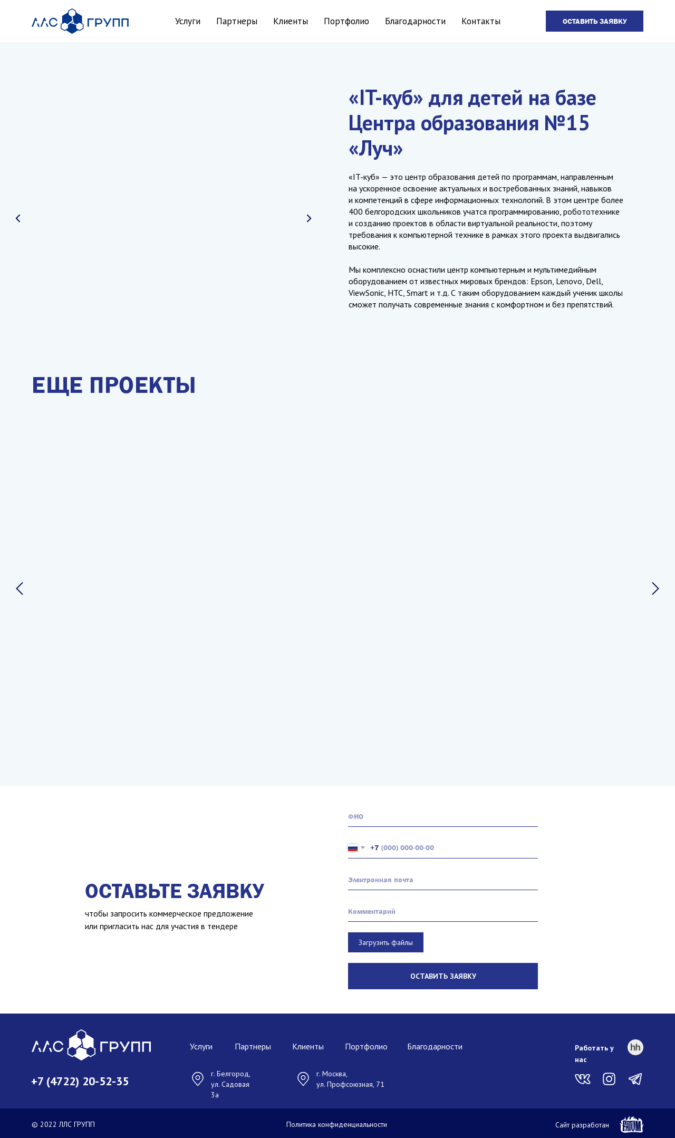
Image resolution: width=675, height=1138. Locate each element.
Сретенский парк (112, 648)
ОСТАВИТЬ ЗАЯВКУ (443, 974)
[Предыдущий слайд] (19, 588)
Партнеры (236, 21)
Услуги (187, 21)
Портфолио (346, 21)
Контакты (480, 21)
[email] (443, 877)
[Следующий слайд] (655, 588)
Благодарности (415, 21)
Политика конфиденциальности (336, 1122)
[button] (594, 21)
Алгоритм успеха (407, 648)
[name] (443, 814)
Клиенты (290, 21)
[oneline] (443, 909)
